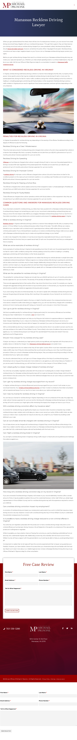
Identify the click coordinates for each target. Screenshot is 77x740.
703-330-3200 (11, 628)
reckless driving (9, 174)
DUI (33, 315)
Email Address (10, 580)
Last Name (43, 572)
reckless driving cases (58, 216)
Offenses (6, 162)
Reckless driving (8, 223)
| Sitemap (52, 679)
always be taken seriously (15, 49)
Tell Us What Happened (13, 588)
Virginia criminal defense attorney (29, 388)
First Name (9, 572)
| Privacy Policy (45, 679)
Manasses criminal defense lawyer (40, 344)
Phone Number (44, 580)
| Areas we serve (60, 679)
